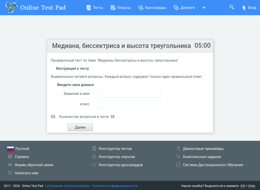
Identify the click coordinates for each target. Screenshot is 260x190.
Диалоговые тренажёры (203, 149)
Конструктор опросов (117, 157)
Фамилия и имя (77, 94)
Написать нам (26, 173)
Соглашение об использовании (67, 186)
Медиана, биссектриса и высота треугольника (121, 45)
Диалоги (184, 7)
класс (84, 104)
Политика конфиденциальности (115, 186)
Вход (248, 7)
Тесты (94, 7)
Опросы (121, 7)
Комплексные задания (202, 157)
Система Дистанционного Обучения (213, 165)
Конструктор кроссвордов (121, 165)
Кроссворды (152, 7)
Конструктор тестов (115, 149)
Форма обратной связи (34, 165)
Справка (22, 157)
